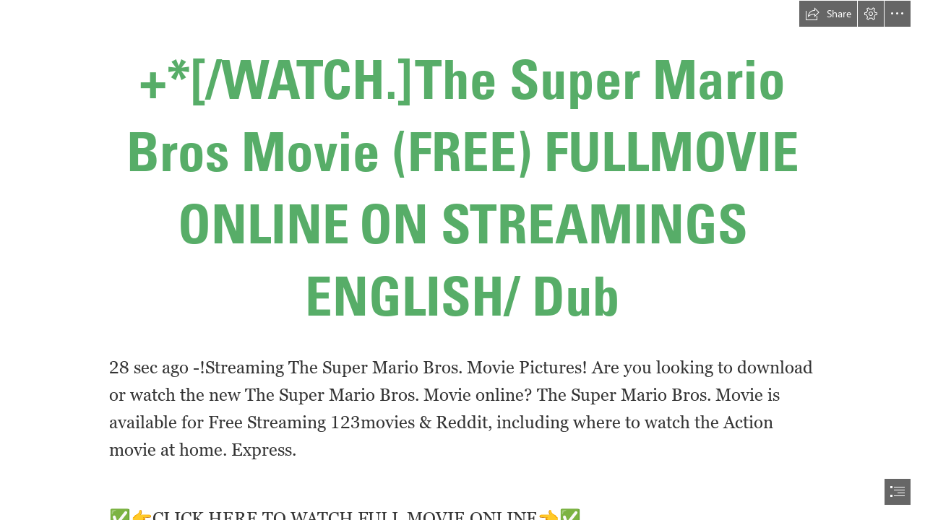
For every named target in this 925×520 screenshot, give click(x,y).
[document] (462, 260)
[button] (828, 14)
